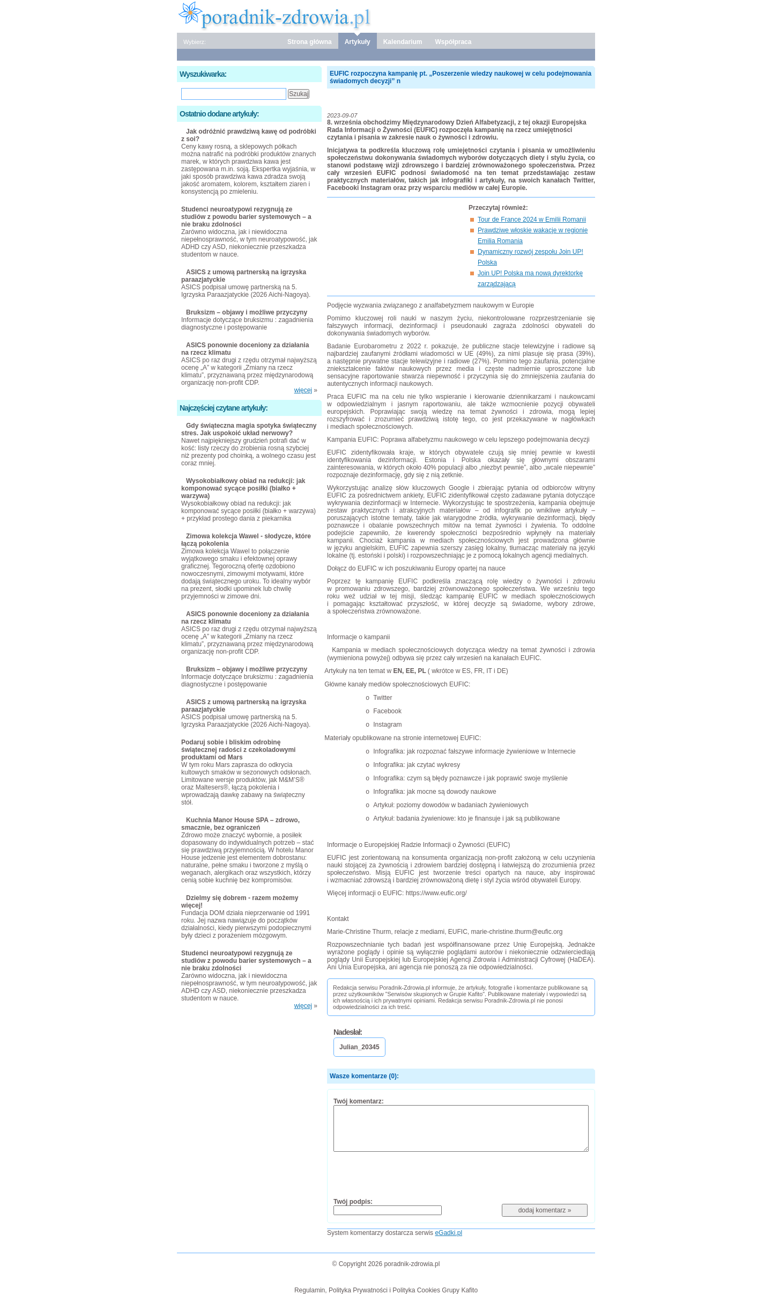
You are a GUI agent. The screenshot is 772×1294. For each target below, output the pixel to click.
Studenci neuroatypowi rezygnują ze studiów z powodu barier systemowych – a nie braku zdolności (246, 217)
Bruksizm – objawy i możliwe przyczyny (246, 312)
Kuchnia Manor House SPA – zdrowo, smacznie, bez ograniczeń (240, 823)
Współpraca (453, 42)
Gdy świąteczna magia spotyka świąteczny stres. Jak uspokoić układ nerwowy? (248, 429)
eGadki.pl (448, 1233)
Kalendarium (402, 42)
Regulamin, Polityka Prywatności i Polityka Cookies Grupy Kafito (386, 1290)
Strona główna (309, 42)
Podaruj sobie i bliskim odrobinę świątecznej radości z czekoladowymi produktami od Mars (238, 750)
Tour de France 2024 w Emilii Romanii (532, 219)
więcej (303, 390)
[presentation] (414, 1174)
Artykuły (357, 42)
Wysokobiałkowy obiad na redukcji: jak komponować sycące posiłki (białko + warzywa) (243, 488)
